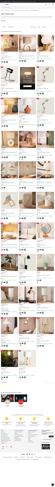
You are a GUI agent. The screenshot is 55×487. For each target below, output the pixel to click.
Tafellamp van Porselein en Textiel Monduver (9, 244)
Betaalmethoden (4, 436)
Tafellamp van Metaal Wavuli (24, 244)
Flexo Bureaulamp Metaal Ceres (42, 88)
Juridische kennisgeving (47, 457)
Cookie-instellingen (29, 457)
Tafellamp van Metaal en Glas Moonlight (44, 182)
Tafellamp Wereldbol (40, 244)
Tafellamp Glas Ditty (4, 308)
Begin (2, 10)
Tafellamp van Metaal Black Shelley (7, 88)
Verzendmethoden (4, 434)
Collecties (30, 440)
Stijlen (29, 439)
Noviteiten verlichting (18, 431)
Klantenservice (3, 433)
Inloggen (2, 443)
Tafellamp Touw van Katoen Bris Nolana (26, 213)
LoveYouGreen (30, 441)
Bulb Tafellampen (34, 10)
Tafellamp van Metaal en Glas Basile (7, 182)
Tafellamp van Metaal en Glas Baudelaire (26, 182)
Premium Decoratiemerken (33, 434)
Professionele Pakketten (5, 439)
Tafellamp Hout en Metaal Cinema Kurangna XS (9, 277)
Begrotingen (17, 437)
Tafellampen (27, 10)
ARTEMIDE (20, 406)
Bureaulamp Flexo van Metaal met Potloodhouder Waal (25, 277)
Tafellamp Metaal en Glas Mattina (43, 340)
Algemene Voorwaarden (7, 457)
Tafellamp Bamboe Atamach (6, 56)
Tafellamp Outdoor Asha (5, 372)
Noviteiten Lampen (31, 431)
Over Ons (2, 431)
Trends (29, 433)
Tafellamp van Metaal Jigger (24, 307)
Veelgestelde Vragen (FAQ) (6, 440)
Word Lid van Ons (4, 441)
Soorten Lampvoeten (18, 434)
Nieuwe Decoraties (31, 436)
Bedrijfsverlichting (18, 439)
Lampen (22, 10)
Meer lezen (3, 20)
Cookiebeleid (22, 457)
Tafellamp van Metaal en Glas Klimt (43, 152)
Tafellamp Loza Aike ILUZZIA (24, 121)
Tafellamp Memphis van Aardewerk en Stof (8, 152)
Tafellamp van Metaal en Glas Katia (43, 275)
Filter (4, 27)
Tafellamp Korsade (22, 372)
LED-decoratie (7, 10)
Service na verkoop (38, 457)
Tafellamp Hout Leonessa (5, 340)
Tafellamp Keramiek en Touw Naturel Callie (26, 55)
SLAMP (7, 406)
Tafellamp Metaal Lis (22, 152)
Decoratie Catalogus (15, 10)
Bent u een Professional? (5, 437)
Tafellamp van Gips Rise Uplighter (43, 213)
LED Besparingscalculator (19, 436)
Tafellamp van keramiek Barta (42, 307)
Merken (16, 433)
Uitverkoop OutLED (18, 440)
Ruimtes (29, 437)
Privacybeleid (16, 457)
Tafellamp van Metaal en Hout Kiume (7, 213)
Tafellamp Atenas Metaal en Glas (43, 55)
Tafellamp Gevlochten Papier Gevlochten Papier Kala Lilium (8, 120)
